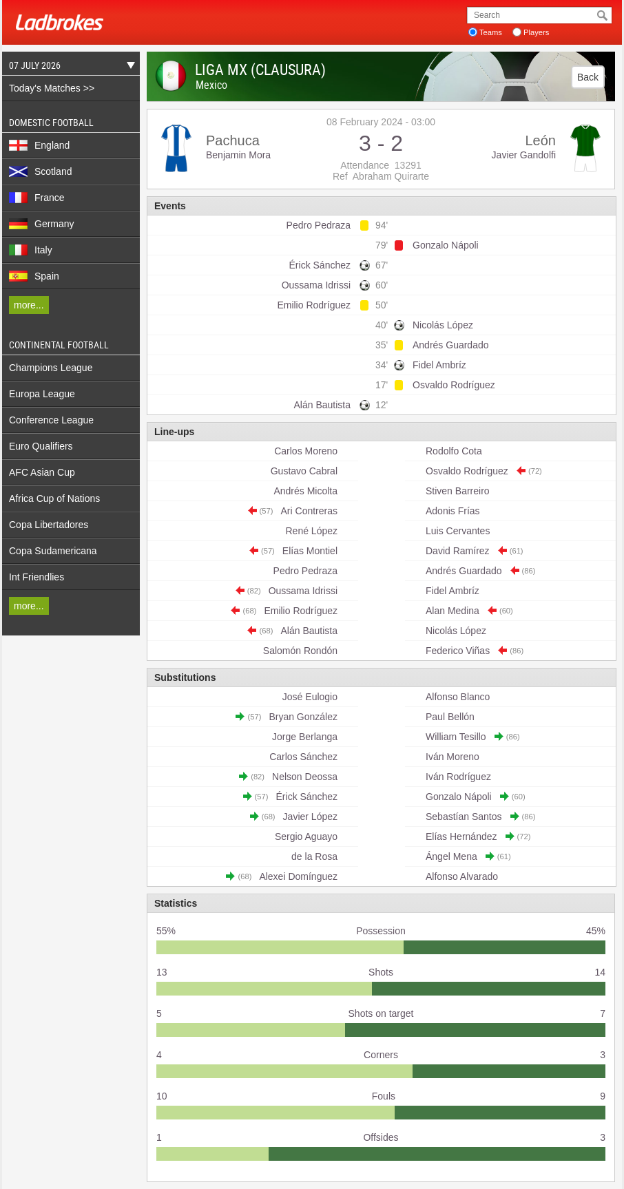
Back (588, 77)
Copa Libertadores (48, 524)
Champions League (50, 367)
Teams (490, 32)
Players (536, 32)
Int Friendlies (36, 576)
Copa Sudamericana (53, 550)
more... (29, 305)
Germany (41, 223)
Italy (30, 249)
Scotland (40, 171)
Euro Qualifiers (41, 446)
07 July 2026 (68, 67)
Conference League (51, 419)
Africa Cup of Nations (54, 498)
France (37, 197)
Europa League (42, 393)
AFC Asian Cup (42, 472)
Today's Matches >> (51, 88)
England (39, 145)
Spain (34, 276)
